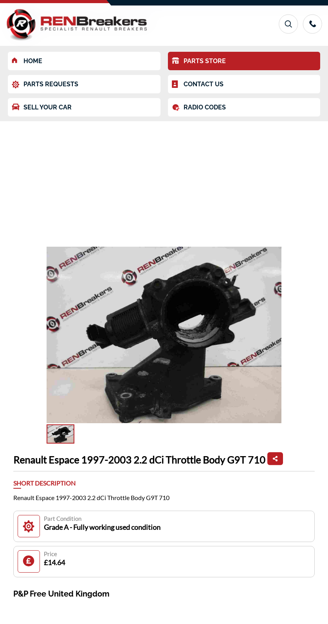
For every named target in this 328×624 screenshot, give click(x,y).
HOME (27, 61)
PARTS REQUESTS (45, 84)
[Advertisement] (164, 180)
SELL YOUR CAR (42, 107)
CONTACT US (197, 84)
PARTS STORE (199, 61)
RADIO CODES (199, 107)
